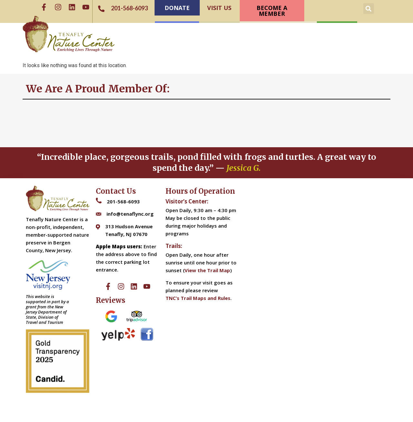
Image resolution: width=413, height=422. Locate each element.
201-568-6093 (123, 201)
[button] (368, 8)
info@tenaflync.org (130, 214)
